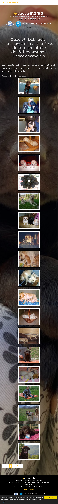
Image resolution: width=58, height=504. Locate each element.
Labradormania (10, 2)
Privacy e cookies (29, 489)
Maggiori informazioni (7, 502)
